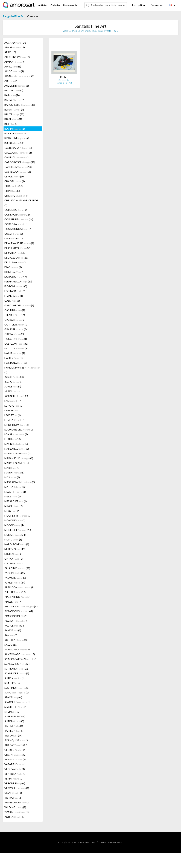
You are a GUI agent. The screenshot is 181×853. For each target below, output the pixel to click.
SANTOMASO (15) (19, 654)
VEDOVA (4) (14, 768)
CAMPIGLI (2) (16, 157)
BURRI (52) (14, 142)
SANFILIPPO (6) (17, 649)
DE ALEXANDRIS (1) (19, 243)
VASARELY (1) (15, 764)
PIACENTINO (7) (17, 596)
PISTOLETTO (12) (21, 606)
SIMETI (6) (12, 682)
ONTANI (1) (13, 558)
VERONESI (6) (14, 783)
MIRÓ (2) (11, 510)
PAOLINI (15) (14, 572)
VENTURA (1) (14, 773)
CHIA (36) (13, 186)
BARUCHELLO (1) (19, 104)
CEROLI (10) (14, 176)
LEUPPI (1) (12, 410)
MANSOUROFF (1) (17, 453)
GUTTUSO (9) (16, 348)
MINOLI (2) (13, 506)
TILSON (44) (13, 735)
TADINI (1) (13, 725)
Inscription (138, 5)
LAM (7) (12, 400)
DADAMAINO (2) (14, 238)
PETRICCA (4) (19, 587)
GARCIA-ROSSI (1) (19, 305)
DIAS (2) (13, 267)
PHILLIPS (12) (15, 592)
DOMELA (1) (14, 271)
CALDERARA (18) (18, 147)
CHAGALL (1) (14, 181)
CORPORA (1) (16, 224)
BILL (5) (10, 123)
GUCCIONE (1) (15, 338)
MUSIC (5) (13, 539)
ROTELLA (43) (16, 639)
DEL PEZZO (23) (16, 257)
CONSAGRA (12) (17, 214)
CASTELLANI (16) (17, 171)
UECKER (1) (15, 749)
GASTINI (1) (14, 310)
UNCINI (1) (15, 754)
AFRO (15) (10, 52)
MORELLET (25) (17, 529)
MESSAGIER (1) (15, 501)
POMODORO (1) (15, 615)
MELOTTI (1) (15, 491)
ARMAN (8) (19, 76)
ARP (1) (11, 80)
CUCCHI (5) (13, 233)
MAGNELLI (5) (16, 443)
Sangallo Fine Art (14, 16)
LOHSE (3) (16, 434)
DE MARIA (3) (15, 252)
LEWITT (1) (12, 415)
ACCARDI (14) (15, 42)
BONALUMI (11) (17, 138)
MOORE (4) (14, 525)
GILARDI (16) (14, 314)
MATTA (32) (15, 486)
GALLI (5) (12, 300)
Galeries (55, 5)
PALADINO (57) (17, 568)
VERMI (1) (13, 778)
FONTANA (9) (14, 291)
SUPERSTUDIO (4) (14, 716)
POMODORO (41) (18, 611)
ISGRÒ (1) (13, 381)
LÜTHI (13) (12, 439)
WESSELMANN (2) (16, 802)
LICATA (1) (14, 419)
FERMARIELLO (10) (18, 281)
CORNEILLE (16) (18, 219)
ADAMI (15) (14, 47)
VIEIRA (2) (13, 797)
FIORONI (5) (15, 286)
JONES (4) (12, 386)
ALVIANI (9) (14, 61)
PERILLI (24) (14, 582)
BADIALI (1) (13, 90)
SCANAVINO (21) (17, 663)
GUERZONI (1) (16, 343)
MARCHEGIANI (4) (17, 462)
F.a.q (121, 842)
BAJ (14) (12, 95)
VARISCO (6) (15, 759)
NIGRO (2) (13, 553)
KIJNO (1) (14, 391)
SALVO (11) (10, 644)
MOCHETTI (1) (17, 515)
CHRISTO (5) (16, 195)
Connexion (157, 5)
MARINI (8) (14, 472)
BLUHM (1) (14, 128)
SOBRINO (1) (16, 687)
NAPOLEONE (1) (16, 544)
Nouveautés (70, 5)
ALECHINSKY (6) (17, 56)
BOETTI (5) (15, 133)
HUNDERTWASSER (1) (22, 370)
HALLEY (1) (13, 357)
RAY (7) (10, 635)
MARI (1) (11, 467)
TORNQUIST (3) (16, 740)
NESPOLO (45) (14, 549)
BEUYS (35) (14, 114)
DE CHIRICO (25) (17, 248)
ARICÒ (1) (14, 71)
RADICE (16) (14, 625)
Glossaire (113, 842)
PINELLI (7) (13, 601)
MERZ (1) (12, 496)
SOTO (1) (16, 692)
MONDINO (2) (14, 520)
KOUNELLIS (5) (16, 396)
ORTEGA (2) (13, 563)
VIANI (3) (13, 792)
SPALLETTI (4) (15, 706)
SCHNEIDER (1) (16, 673)
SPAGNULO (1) (17, 702)
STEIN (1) (11, 711)
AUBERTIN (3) (16, 85)
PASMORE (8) (15, 577)
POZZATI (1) (16, 620)
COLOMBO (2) (15, 209)
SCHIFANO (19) (16, 668)
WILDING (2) (15, 807)
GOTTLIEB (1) (16, 324)
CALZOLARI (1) (18, 152)
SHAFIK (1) (14, 678)
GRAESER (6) (15, 329)
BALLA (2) (14, 99)
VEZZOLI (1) (16, 788)
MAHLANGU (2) (16, 448)
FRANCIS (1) (13, 295)
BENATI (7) (14, 109)
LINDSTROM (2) (16, 424)
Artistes (43, 5)
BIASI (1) (13, 119)
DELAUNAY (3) (15, 262)
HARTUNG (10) (15, 362)
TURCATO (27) (16, 745)
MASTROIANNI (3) (19, 482)
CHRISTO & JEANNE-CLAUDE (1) (21, 203)
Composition (64, 80)
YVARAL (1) (16, 812)
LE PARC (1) (13, 405)
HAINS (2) (14, 353)
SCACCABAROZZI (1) (20, 659)
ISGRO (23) (14, 376)
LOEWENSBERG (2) (18, 429)
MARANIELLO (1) (18, 458)
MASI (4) (12, 477)
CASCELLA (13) (18, 166)
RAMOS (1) (12, 630)
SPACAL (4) (13, 697)
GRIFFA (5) (14, 334)
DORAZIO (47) (15, 276)
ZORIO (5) (14, 816)
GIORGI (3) (14, 319)
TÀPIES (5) (13, 730)
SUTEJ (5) (14, 721)
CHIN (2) (12, 190)
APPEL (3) (12, 66)
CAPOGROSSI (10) (19, 162)
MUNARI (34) (15, 534)
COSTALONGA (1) (18, 228)
